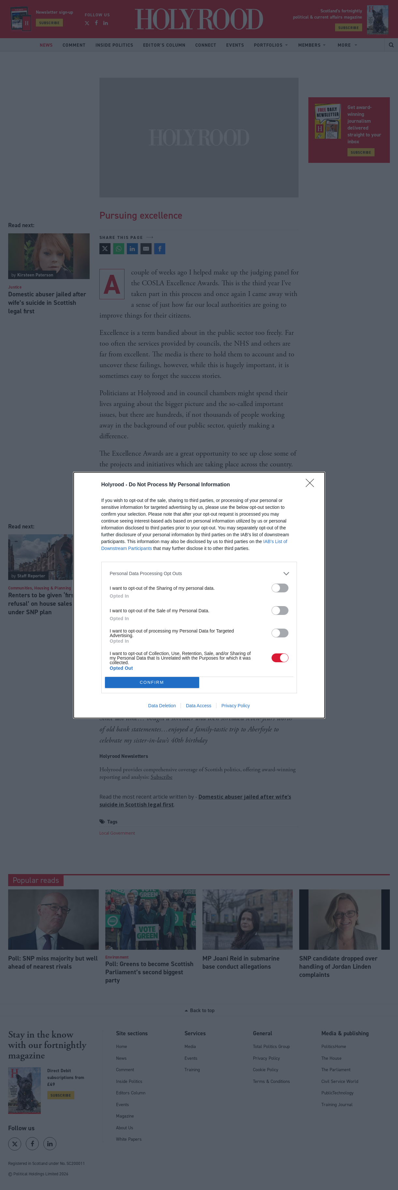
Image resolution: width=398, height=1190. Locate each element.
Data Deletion (162, 705)
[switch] (280, 588)
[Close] (312, 485)
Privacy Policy (235, 705)
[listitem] (199, 573)
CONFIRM (152, 682)
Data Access (198, 705)
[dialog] (199, 595)
